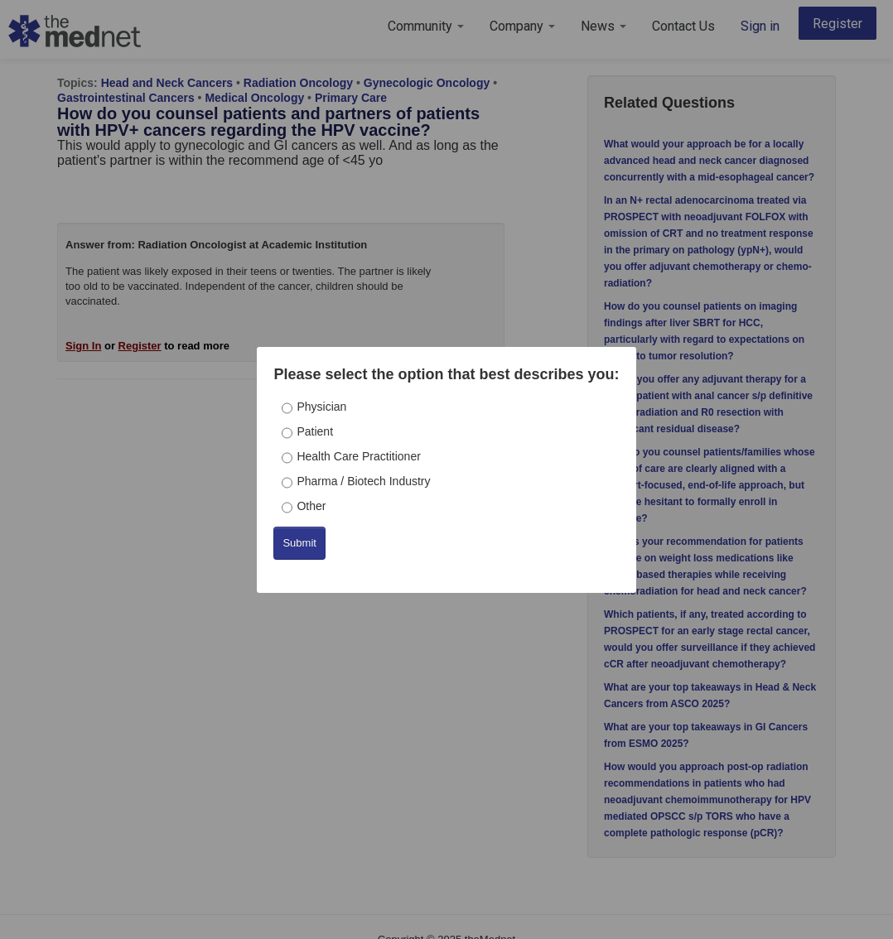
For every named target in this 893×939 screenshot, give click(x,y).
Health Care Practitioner (358, 456)
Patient (315, 431)
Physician (321, 406)
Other (311, 506)
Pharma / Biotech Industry (363, 481)
